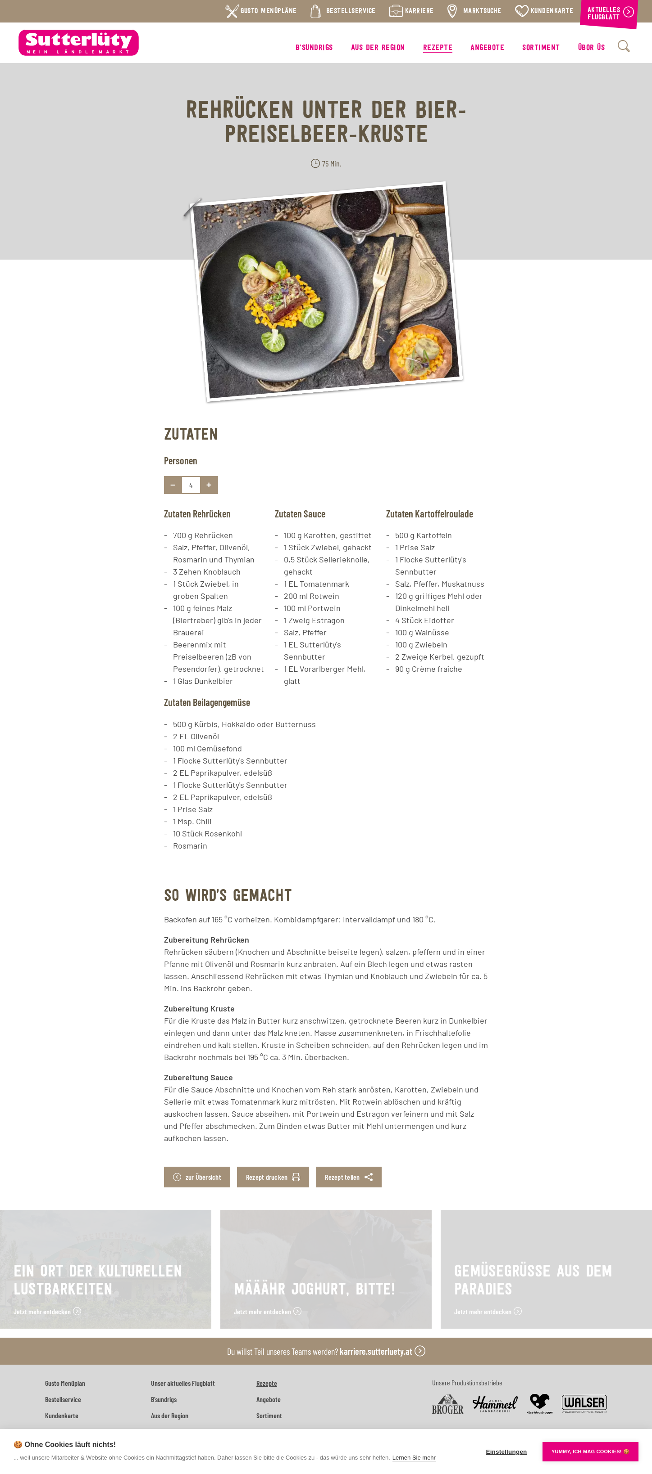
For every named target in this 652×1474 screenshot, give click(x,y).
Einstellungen (506, 1451)
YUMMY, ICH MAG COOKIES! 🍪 (590, 1451)
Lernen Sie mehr (414, 1457)
